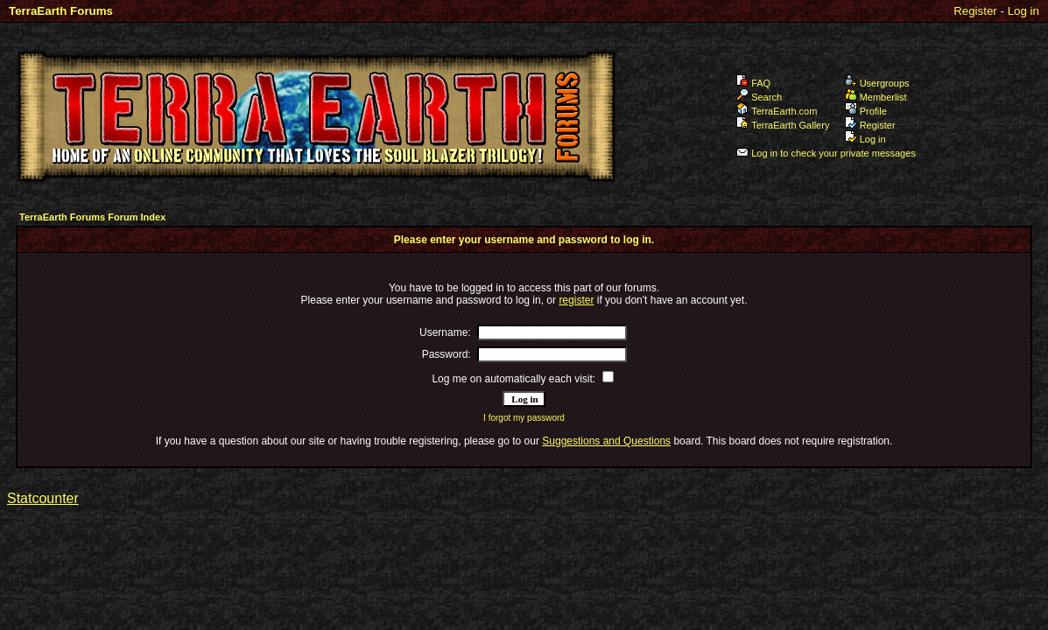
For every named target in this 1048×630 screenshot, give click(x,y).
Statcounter (43, 498)
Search (759, 97)
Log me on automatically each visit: (513, 379)
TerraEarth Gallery (782, 125)
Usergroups (877, 83)
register (576, 300)
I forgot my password (524, 418)
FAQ (753, 83)
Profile (866, 111)
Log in (1023, 11)
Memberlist (876, 97)
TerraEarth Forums (61, 11)
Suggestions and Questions (606, 441)
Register (975, 11)
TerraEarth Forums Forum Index (92, 217)
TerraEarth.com (776, 111)
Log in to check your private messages (826, 153)
